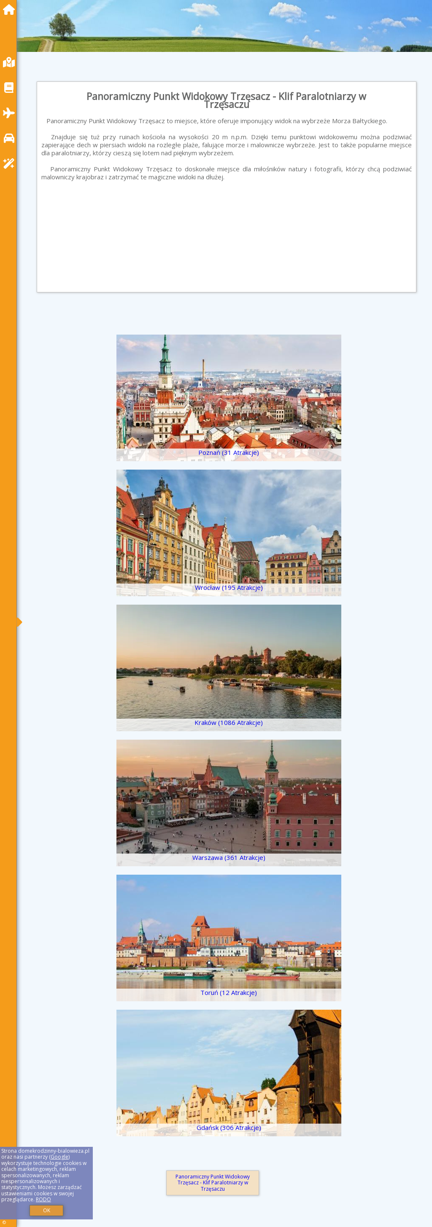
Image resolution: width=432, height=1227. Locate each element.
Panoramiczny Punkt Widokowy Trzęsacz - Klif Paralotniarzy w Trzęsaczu (213, 1182)
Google (59, 1156)
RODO (43, 1199)
